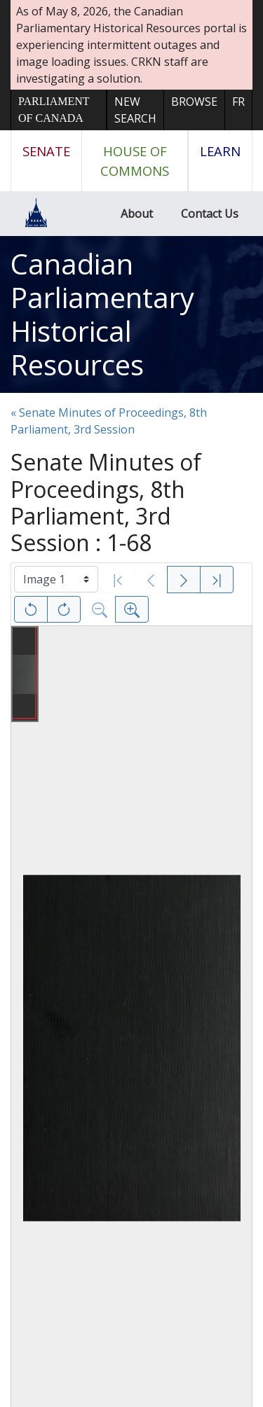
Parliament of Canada (53, 109)
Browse (194, 101)
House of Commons (134, 160)
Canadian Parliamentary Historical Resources (102, 314)
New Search (135, 110)
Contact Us (209, 213)
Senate (46, 151)
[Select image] (56, 579)
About (137, 213)
